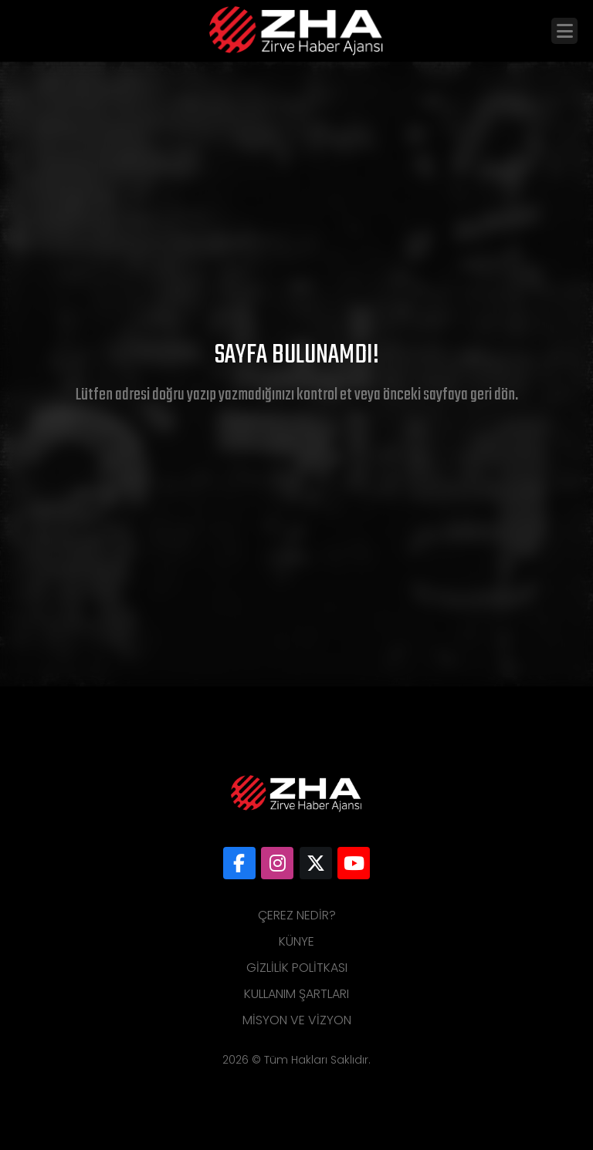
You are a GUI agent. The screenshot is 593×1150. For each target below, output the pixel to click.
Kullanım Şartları (296, 994)
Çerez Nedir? (297, 915)
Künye (296, 941)
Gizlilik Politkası (296, 967)
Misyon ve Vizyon (296, 1020)
